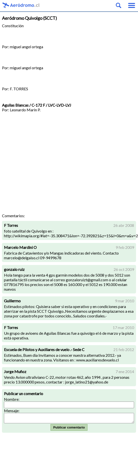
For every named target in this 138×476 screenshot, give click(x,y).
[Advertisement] (46, 164)
